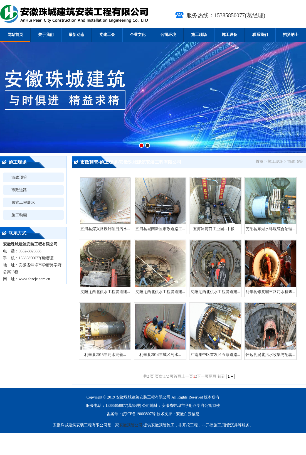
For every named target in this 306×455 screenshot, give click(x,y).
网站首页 (15, 35)
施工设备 (229, 35)
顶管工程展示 (23, 202)
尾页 (212, 376)
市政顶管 (19, 177)
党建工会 (107, 35)
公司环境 (168, 35)
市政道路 (19, 190)
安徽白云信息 (187, 414)
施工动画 (19, 215)
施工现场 (199, 35)
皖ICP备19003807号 (139, 414)
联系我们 (260, 35)
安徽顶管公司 (130, 425)
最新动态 (76, 35)
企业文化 (137, 35)
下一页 (203, 376)
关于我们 (46, 35)
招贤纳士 (290, 35)
